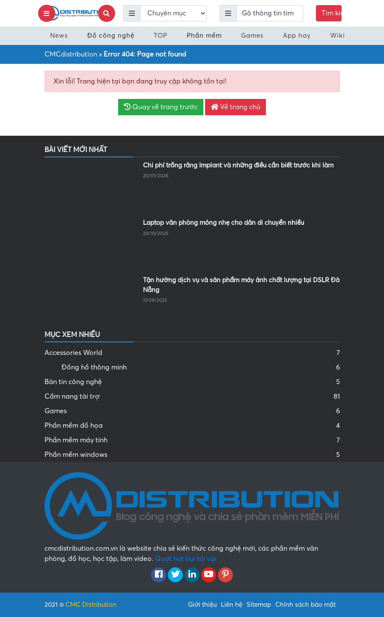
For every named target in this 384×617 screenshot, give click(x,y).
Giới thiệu (202, 604)
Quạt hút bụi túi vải (185, 559)
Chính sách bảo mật (305, 604)
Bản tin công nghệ (192, 382)
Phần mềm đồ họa (192, 425)
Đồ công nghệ (110, 35)
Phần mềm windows (192, 455)
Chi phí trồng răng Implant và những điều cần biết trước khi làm (238, 165)
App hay (297, 35)
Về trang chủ (235, 107)
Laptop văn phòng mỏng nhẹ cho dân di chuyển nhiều (223, 222)
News (59, 35)
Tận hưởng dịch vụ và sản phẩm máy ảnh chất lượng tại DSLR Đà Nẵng (241, 285)
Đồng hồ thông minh (201, 367)
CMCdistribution (71, 54)
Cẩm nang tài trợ (192, 396)
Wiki (337, 35)
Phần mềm (204, 35)
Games (252, 35)
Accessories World (192, 353)
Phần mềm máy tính (192, 440)
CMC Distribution (90, 604)
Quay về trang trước (161, 107)
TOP (160, 35)
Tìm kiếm (331, 13)
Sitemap (259, 604)
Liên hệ (231, 604)
